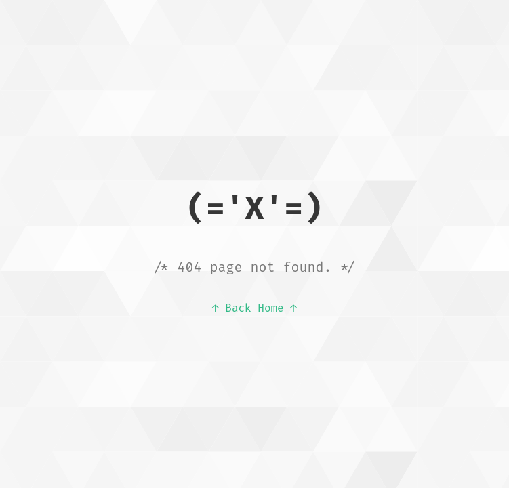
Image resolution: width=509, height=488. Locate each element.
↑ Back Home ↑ (254, 308)
